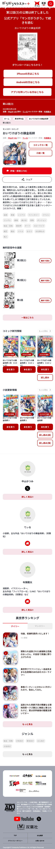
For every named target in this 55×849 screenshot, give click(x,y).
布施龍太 (47, 111)
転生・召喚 (8, 226)
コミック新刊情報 (12, 331)
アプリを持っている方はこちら (27, 92)
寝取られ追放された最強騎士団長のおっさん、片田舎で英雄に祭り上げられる (36, 641)
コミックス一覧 (40, 144)
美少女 (24, 220)
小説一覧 (40, 152)
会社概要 (40, 823)
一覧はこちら (27, 317)
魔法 (12, 231)
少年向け (19, 728)
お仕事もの (39, 231)
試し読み (45, 377)
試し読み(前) (45, 422)
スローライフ (39, 226)
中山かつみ (12, 111)
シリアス (21, 215)
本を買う (10, 369)
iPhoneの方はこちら (28, 73)
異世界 (18, 226)
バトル (20, 231)
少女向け (7, 733)
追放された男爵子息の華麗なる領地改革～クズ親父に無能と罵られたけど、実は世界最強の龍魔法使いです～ (36, 696)
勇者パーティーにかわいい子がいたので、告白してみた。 (36, 675)
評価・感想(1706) (18, 170)
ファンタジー (33, 215)
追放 (5, 215)
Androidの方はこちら (28, 82)
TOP (15, 823)
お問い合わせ (39, 828)
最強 (16, 220)
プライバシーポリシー (15, 828)
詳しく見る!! (27, 483)
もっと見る (27, 711)
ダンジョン (41, 220)
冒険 (32, 220)
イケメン (46, 215)
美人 (5, 236)
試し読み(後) (45, 430)
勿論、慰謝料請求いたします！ (35, 620)
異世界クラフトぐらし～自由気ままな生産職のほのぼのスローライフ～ (36, 659)
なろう (29, 231)
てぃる (25, 111)
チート (27, 226)
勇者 (12, 215)
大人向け (40, 728)
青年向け (30, 728)
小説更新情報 (10, 389)
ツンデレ (7, 220)
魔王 (5, 231)
